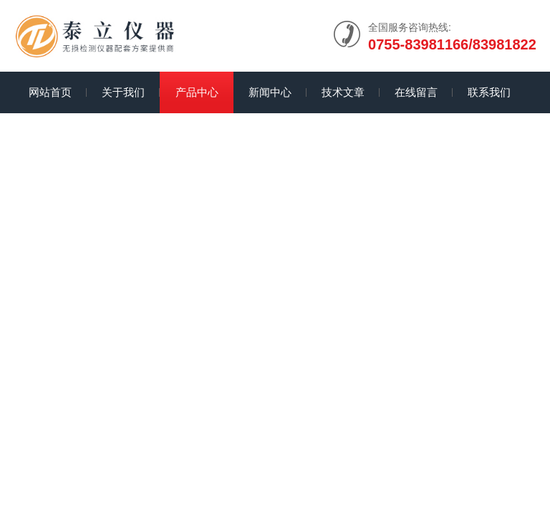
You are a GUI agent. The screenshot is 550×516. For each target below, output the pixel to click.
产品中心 (196, 92)
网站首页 (50, 92)
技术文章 (343, 92)
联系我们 (489, 92)
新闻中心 (270, 92)
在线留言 (416, 92)
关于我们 (123, 92)
